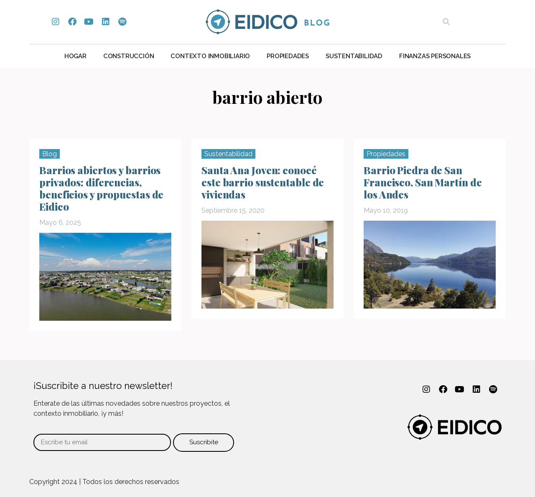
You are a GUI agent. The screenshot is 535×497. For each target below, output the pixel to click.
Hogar (75, 56)
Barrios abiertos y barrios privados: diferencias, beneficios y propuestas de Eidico (101, 188)
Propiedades (288, 56)
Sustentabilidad (354, 56)
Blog (49, 154)
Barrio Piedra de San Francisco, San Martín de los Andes (423, 182)
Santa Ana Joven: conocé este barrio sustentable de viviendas (262, 182)
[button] (446, 22)
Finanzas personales (435, 56)
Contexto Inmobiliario (210, 56)
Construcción (128, 56)
